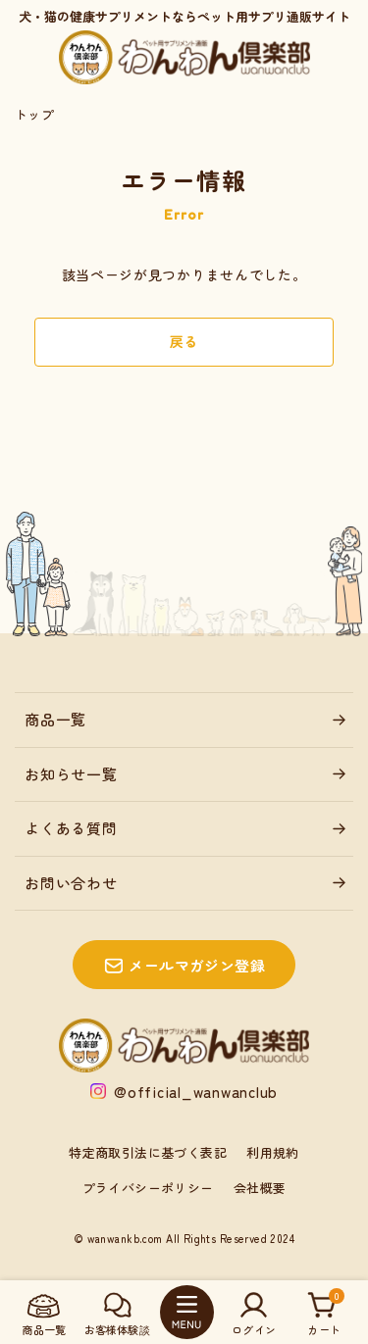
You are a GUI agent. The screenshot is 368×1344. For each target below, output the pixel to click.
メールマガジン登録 (197, 965)
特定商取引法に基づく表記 (148, 1152)
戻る (184, 341)
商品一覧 (55, 719)
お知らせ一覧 (71, 774)
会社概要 (260, 1187)
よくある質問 (71, 828)
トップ (34, 114)
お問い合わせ (71, 882)
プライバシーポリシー (148, 1187)
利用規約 (272, 1152)
